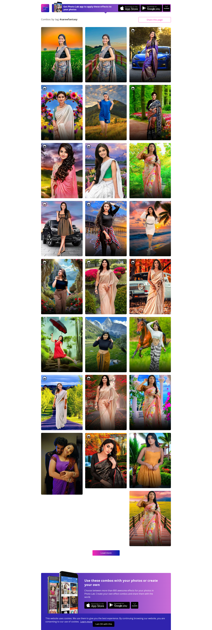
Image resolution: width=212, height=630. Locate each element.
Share (155, 19)
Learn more (86, 621)
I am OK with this (103, 624)
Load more (106, 552)
